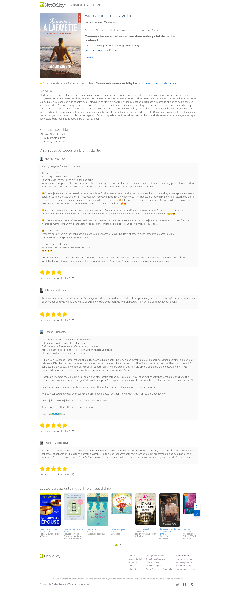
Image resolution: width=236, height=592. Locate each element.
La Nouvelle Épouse (48, 529)
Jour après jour (93, 529)
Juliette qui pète (118, 529)
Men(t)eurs (187, 529)
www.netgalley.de (184, 562)
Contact (132, 556)
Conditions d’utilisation (156, 559)
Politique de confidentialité (158, 556)
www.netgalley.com (185, 559)
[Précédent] (197, 506)
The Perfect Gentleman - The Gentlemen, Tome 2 (169, 531)
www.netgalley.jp (183, 566)
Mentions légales (153, 566)
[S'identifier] (193, 5)
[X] (191, 585)
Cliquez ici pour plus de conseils (159, 83)
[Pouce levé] (73, 278)
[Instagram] (177, 585)
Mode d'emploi (135, 569)
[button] (50, 510)
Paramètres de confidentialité (159, 569)
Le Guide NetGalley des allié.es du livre (74, 530)
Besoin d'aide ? (135, 559)
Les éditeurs (93, 5)
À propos (133, 562)
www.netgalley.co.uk (185, 569)
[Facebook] (184, 585)
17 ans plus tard (142, 529)
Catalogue (76, 5)
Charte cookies (153, 562)
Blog (131, 566)
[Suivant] (197, 513)
